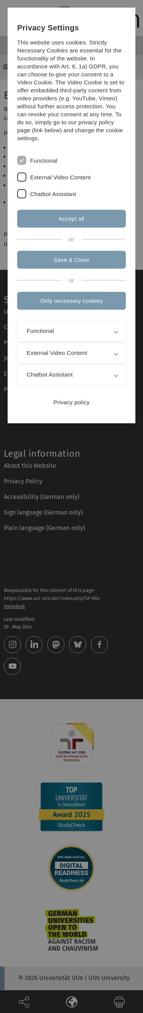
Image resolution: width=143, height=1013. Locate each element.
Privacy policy (71, 402)
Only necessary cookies (71, 301)
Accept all (71, 218)
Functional (43, 160)
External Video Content (60, 177)
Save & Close (72, 259)
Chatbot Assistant (53, 194)
